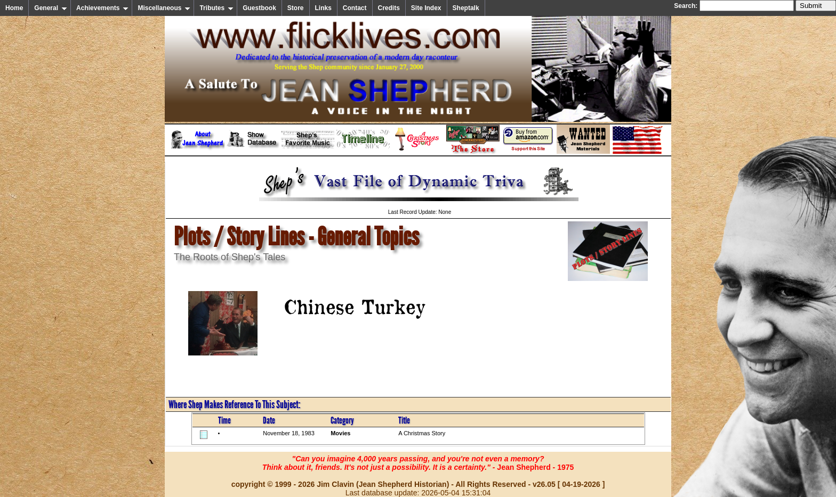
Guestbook (259, 8)
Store (295, 8)
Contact (355, 8)
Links (323, 8)
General (50, 8)
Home (14, 8)
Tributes (216, 8)
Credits (389, 8)
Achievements (102, 8)
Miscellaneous (164, 8)
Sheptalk (466, 8)
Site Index (426, 8)
